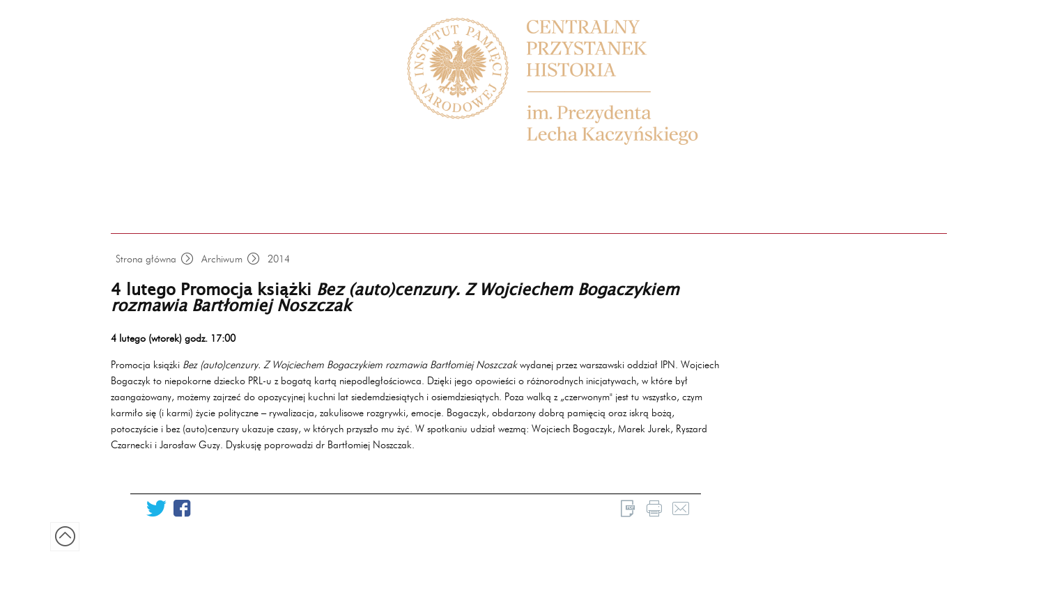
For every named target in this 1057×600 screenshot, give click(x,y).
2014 (279, 259)
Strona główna (146, 259)
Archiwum (221, 259)
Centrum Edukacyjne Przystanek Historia (567, 81)
